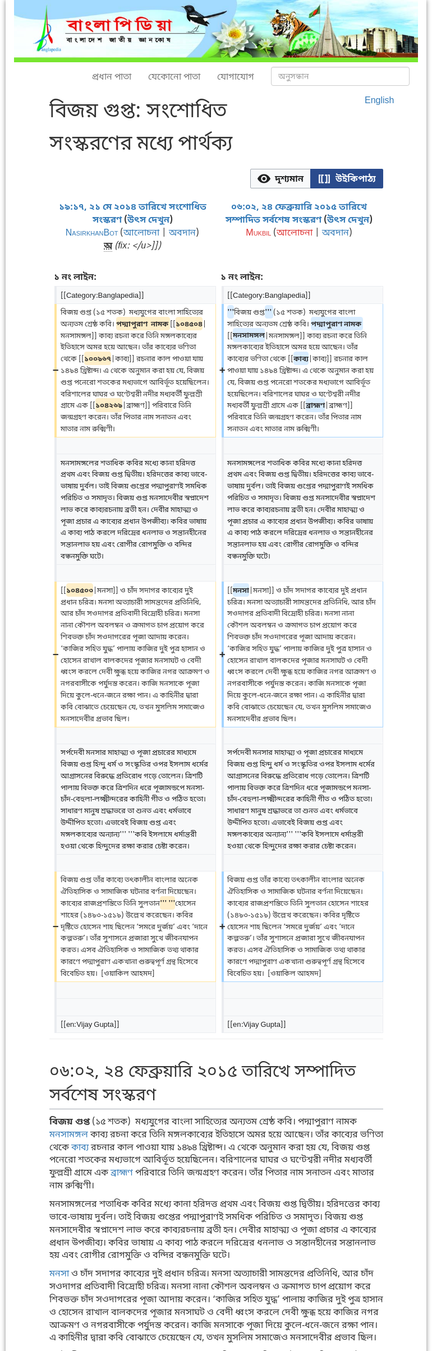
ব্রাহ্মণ (122, 1172)
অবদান (182, 232)
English (379, 100)
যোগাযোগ (235, 76)
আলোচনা (141, 232)
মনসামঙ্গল (68, 1134)
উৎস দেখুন (148, 219)
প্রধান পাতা (111, 76)
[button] (280, 178)
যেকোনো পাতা (174, 76)
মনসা (59, 1273)
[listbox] (316, 178)
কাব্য (80, 1147)
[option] (280, 178)
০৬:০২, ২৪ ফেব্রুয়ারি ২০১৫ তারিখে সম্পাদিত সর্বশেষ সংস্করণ (296, 212)
